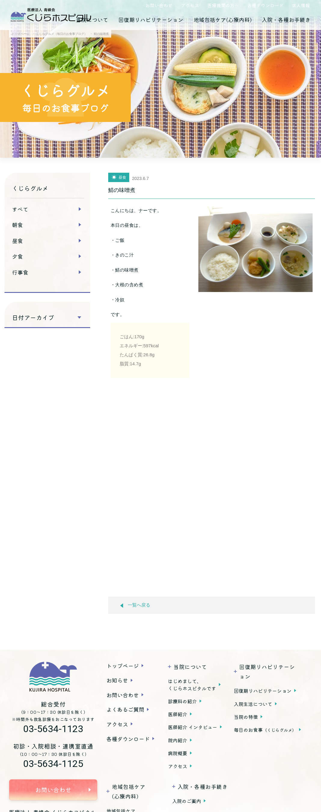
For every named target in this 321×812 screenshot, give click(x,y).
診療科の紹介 (182, 701)
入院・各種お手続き (286, 19)
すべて (20, 209)
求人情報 (301, 5)
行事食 (20, 272)
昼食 (17, 241)
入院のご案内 (186, 800)
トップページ (122, 666)
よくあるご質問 (125, 709)
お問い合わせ (159, 5)
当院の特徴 (246, 716)
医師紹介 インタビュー (192, 727)
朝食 (17, 225)
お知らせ (117, 680)
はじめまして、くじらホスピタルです (192, 684)
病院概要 (177, 753)
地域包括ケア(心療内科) (223, 19)
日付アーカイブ (33, 317)
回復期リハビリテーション (150, 19)
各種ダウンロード (265, 5)
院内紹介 (177, 740)
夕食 (17, 256)
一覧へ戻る (135, 605)
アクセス (190, 5)
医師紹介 (177, 714)
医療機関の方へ (223, 5)
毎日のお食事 (265, 729)
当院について (92, 19)
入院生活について (253, 703)
